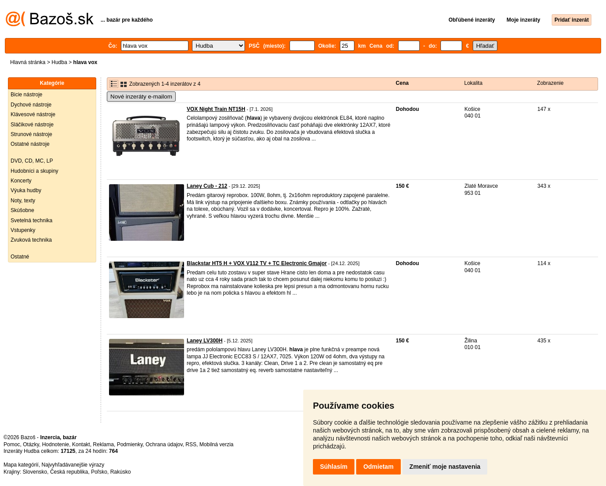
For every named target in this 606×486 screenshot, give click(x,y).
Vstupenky (23, 230)
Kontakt (81, 444)
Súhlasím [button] (333, 466)
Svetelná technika (32, 220)
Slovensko (35, 472)
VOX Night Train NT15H (216, 109)
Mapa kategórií (21, 465)
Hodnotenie (55, 444)
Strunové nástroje (31, 134)
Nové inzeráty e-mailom (141, 96)
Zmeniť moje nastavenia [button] (445, 466)
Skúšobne (22, 210)
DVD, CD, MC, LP (32, 161)
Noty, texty (23, 200)
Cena (402, 83)
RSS (190, 444)
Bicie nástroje (26, 94)
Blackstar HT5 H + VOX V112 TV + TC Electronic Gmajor (257, 263)
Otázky (31, 444)
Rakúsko (120, 472)
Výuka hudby (26, 190)
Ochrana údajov (164, 444)
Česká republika (69, 472)
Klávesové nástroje (33, 114)
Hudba (59, 62)
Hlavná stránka (27, 62)
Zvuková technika (31, 240)
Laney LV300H (204, 341)
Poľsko (99, 472)
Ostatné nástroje (30, 144)
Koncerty (21, 181)
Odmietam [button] (378, 466)
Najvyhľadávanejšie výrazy (72, 465)
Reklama (103, 444)
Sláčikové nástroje (32, 125)
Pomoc (12, 444)
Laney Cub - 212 (207, 186)
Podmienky (130, 444)
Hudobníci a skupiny (34, 171)
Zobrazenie (550, 83)
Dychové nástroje (31, 105)
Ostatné (20, 257)
